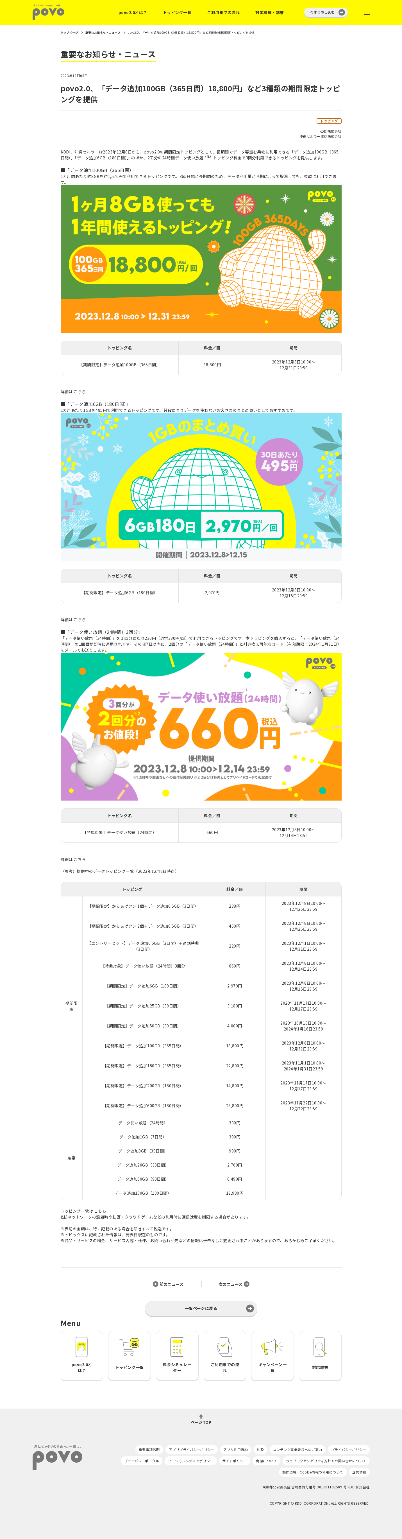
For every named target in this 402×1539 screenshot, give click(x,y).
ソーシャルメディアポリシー (190, 1460)
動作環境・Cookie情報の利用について (312, 1472)
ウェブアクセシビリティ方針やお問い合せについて (326, 1460)
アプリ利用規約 (235, 1449)
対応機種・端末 (269, 12)
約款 (260, 1449)
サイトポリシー (234, 1460)
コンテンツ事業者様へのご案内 (297, 1449)
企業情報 (359, 1472)
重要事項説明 (149, 1449)
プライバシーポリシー (348, 1449)
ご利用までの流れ (223, 12)
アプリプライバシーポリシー (191, 1449)
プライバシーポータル (141, 1460)
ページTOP (201, 1421)
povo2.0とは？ (133, 12)
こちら (80, 391)
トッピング (329, 120)
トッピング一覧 (177, 12)
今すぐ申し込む (322, 12)
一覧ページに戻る (201, 1308)
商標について (266, 1460)
